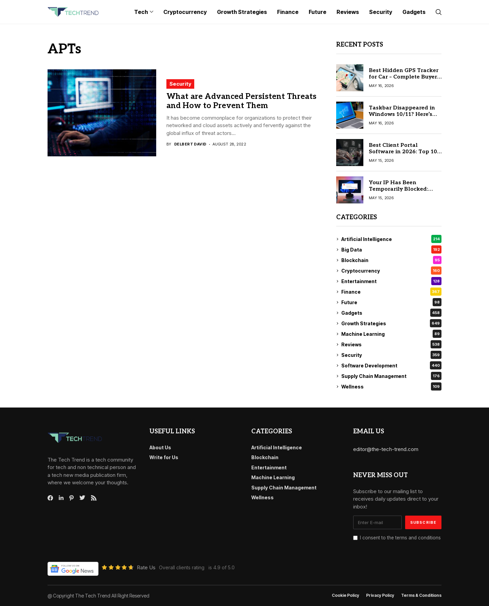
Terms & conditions (421, 595)
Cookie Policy (345, 595)
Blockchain (391, 260)
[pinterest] (71, 498)
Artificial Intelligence (391, 239)
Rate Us (146, 567)
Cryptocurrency (391, 270)
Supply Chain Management (391, 376)
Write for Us (163, 457)
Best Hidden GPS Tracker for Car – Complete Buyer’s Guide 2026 (405, 77)
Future (391, 302)
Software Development (391, 365)
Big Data (391, 249)
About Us (160, 447)
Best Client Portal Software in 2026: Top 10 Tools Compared (403, 151)
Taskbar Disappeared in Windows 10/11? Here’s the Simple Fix (402, 114)
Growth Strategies (391, 323)
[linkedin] (61, 498)
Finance (391, 292)
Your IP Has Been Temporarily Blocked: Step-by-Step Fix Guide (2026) (400, 192)
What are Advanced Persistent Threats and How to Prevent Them (241, 101)
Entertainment (391, 281)
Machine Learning (391, 334)
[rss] (93, 498)
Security (180, 84)
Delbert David (190, 144)
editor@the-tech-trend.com (385, 449)
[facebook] (50, 498)
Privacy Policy (380, 595)
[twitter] (82, 498)
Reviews (391, 344)
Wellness (391, 386)
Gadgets (391, 313)
